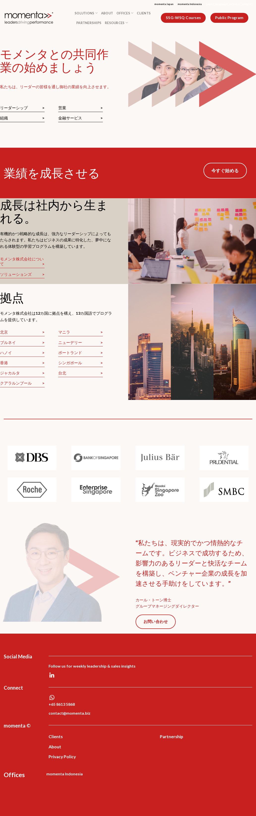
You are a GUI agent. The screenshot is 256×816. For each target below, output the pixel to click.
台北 (62, 372)
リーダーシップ (14, 107)
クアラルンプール (16, 383)
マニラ (64, 332)
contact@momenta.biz (69, 713)
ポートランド (70, 352)
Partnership (171, 736)
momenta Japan (163, 4)
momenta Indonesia (190, 4)
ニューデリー (70, 342)
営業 (62, 107)
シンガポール (70, 362)
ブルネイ (8, 342)
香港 (4, 362)
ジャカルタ (10, 372)
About (107, 13)
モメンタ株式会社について (22, 261)
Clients (144, 13)
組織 (4, 117)
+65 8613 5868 (62, 704)
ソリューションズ (16, 274)
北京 (4, 332)
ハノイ (6, 352)
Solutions (86, 13)
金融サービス (70, 117)
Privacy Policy (62, 756)
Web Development (21, 792)
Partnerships (88, 23)
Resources (116, 22)
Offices (124, 13)
